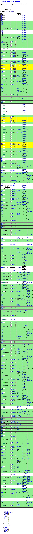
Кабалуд (13, 262)
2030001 (2, 471)
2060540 (2, 248)
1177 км (13, 71)
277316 (2, 118)
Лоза (17, 330)
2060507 (2, 379)
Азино (13, 163)
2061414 (2, 208)
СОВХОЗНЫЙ (19, 91)
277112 (2, 338)
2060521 (2, 238)
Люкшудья (18, 214)
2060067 (2, 308)
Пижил (13, 382)
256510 (2, 131)
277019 (2, 294)
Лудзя (17, 101)
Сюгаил (17, 358)
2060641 (2, 195)
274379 (2, 48)
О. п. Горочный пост (8, 512)
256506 (2, 176)
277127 (2, 332)
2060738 (2, 144)
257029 (2, 68)
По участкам (8, 11)
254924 (2, 150)
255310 (2, 90)
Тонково (5, 515)
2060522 (2, 302)
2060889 (2, 151)
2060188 (2, 59)
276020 (2, 301)
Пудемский (18, 94)
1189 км (13, 78)
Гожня (17, 36)
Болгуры (13, 201)
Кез (13, 291)
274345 (2, 388)
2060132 (2, 42)
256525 (2, 80)
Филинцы (14, 464)
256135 (2, 204)
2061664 (2, 214)
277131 (2, 136)
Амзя (20, 272)
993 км (13, 160)
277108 (2, 368)
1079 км (13, 37)
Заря (5, 516)
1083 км (13, 40)
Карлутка (6, 528)
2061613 (2, 202)
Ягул (21, 299)
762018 (2, 466)
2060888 (2, 111)
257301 (2, 282)
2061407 (2, 273)
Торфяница (18, 153)
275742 (2, 71)
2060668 (2, 443)
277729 (2, 122)
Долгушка (6, 529)
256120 (2, 482)
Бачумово (14, 193)
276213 (2, 322)
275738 (2, 65)
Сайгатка (18, 104)
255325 (2, 335)
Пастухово (18, 295)
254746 (2, 32)
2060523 (2, 447)
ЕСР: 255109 (12, 170)
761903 (2, 291)
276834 (2, 162)
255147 (2, 120)
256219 (2, 58)
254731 (2, 30)
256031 (2, 43)
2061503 (2, 462)
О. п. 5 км (6, 514)
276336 (2, 207)
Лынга (17, 333)
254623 (2, 23)
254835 (2, 458)
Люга (13, 345)
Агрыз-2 (17, 460)
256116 (2, 421)
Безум (20, 65)
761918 (2, 341)
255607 (2, 210)
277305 (2, 329)
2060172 (2, 108)
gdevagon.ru (29, 163)
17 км (13, 91)
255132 (2, 116)
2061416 (2, 496)
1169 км (13, 64)
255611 (2, 128)
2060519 (2, 352)
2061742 (2, 88)
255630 (2, 201)
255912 (2, 213)
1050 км (13, 28)
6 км (17, 81)
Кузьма (13, 324)
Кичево (13, 305)
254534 (2, 17)
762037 (2, 261)
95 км (13, 156)
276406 (2, 446)
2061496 (2, 288)
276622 (2, 278)
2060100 (2, 276)
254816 (2, 223)
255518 (2, 113)
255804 (2, 216)
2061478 (2, 129)
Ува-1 (13, 446)
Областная (18, 162)
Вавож (17, 154)
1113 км (13, 41)
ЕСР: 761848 (12, 474)
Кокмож (17, 208)
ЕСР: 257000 (12, 267)
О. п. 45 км (6, 511)
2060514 (2, 333)
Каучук (17, 456)
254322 (2, 158)
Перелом (14, 371)
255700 (2, 287)
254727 (2, 275)
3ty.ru (28, 28)
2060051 (2, 433)
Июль (20, 129)
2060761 (2, 389)
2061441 (2, 336)
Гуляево (17, 255)
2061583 (2, 436)
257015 (2, 485)
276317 (2, 153)
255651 (2, 138)
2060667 (2, 230)
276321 (2, 435)
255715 (2, 156)
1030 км (13, 22)
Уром (21, 276)
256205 (2, 403)
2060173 (2, 114)
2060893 (2, 450)
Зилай (17, 85)
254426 (2, 412)
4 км (17, 151)
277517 (2, 355)
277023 (2, 148)
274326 (2, 190)
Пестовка (18, 353)
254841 (2, 34)
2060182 (2, 31)
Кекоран (13, 295)
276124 (2, 226)
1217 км (13, 84)
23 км (13, 94)
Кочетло (17, 297)
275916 (2, 84)
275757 (2, 75)
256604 (2, 455)
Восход (5, 526)
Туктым (20, 71)
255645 (2, 134)
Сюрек (17, 88)
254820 (2, 37)
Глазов (17, 65)
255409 (2, 251)
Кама (13, 264)
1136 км (13, 52)
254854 (2, 40)
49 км (13, 120)
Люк (17, 173)
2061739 (2, 105)
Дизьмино (18, 190)
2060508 (2, 241)
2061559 (2, 477)
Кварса (20, 202)
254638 (2, 21)
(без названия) (7, 525)
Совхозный (13, 424)
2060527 (2, 502)
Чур (17, 294)
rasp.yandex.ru (29, 165)
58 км (13, 129)
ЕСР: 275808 (12, 183)
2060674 (2, 191)
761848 (2, 470)
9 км (13, 151)
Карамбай (18, 458)
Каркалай (14, 278)
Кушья (17, 247)
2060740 (2, 81)
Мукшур (18, 165)
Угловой (13, 452)
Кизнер (13, 298)
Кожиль (17, 55)
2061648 (2, 419)
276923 (2, 452)
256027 (2, 304)
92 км (13, 154)
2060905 (2, 72)
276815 (2, 307)
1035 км (13, 24)
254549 (2, 19)
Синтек (17, 352)
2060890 (2, 91)
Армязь (17, 132)
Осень (5, 531)
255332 (2, 101)
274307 (2, 505)
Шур (17, 234)
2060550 (2, 359)
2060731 (2, 285)
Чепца (17, 393)
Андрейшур (18, 241)
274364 (2, 371)
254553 (2, 409)
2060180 (2, 22)
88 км (13, 148)
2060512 (2, 356)
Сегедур (17, 311)
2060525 (2, 163)
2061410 (2, 493)
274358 (2, 94)
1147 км (13, 55)
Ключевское (18, 291)
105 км (13, 26)
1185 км (13, 75)
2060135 (2, 79)
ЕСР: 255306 (12, 499)
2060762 (2, 234)
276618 (2, 284)
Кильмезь (18, 87)
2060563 (2, 217)
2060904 (2, 66)
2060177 (2, 16)
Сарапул (17, 176)
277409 (2, 247)
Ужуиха (19, 81)
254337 (2, 160)
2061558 (2, 363)
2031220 (2, 342)
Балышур (14, 189)
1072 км (13, 35)
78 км (13, 140)
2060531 (2, 396)
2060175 (2, 159)
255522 (2, 124)
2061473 (2, 422)
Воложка (14, 213)
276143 (2, 432)
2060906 (2, 76)
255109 (2, 166)
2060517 (2, 480)
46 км (13, 116)
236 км (17, 168)
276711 (2, 365)
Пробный (6, 517)
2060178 (2, 18)
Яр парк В (6, 520)
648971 (2, 98)
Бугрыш (13, 205)
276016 (2, 87)
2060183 (2, 33)
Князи (17, 398)
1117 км (13, 44)
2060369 (2, 167)
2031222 (2, 416)
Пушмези (14, 391)
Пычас (17, 28)
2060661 (2, 339)
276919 (2, 375)
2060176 (2, 161)
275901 (2, 378)
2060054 (2, 456)
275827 (2, 492)
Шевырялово (18, 403)
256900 (2, 489)
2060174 (2, 157)
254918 (2, 110)
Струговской (18, 371)
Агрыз (20, 36)
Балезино (18, 76)
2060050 (2, 430)
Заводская (18, 213)
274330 (2, 143)
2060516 (2, 295)
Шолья (17, 177)
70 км (13, 138)
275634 (2, 55)
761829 (2, 415)
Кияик (17, 163)
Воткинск (14, 216)
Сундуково (18, 204)
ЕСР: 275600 (12, 319)
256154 (2, 52)
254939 (2, 461)
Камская (5, 519)
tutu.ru (28, 177)
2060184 (2, 35)
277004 (2, 479)
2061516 (2, 224)
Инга (13, 255)
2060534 (2, 305)
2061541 (2, 400)
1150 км (13, 61)
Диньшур (18, 181)
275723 (2, 438)
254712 (2, 28)
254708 (2, 395)
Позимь (17, 211)
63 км (13, 136)
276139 (2, 255)
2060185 (2, 44)
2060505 (2, 315)
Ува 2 (17, 279)
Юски (17, 90)
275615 (2, 442)
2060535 (2, 177)
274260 (2, 41)
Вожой (17, 129)
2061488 (2, 427)
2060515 (2, 369)
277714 (2, 172)
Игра (13, 248)
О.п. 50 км (6, 518)
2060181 (2, 24)
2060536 (2, 486)
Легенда (12, 11)
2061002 (2, 279)
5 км (13, 122)
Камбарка (18, 264)
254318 (2, 501)
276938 (2, 26)
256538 (2, 146)
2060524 (2, 366)
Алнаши (17, 97)
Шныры (17, 325)
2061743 (2, 154)
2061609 (2, 199)
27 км (17, 251)
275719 (2, 198)
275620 (2, 61)
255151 (2, 126)
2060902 (2, 56)
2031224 (2, 393)
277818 (2, 240)
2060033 (2, 372)
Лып (17, 292)
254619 (2, 476)
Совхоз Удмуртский (18, 206)
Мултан (13, 362)
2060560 (2, 404)
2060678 (2, 227)
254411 (2, 362)
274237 (2, 194)
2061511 (2, 439)
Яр (16, 143)
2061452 (2, 102)
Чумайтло (18, 359)
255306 (2, 495)
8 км (13, 143)
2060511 (2, 349)
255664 (2, 140)
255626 (2, 258)
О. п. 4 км (6, 530)
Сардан (17, 345)
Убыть (17, 61)
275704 (2, 220)
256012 (2, 426)
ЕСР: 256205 (12, 407)
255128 (2, 107)
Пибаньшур (18, 84)
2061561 (2, 483)
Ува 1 (20, 435)
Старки (5, 527)
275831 (2, 78)
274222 (2, 399)
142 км (13, 88)
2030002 (2, 292)
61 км (13, 134)
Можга (13, 359)
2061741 (2, 132)
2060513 (2, 330)
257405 (2, 272)
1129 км (13, 50)
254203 (2, 298)
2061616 (2, 211)
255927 (2, 237)
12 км (13, 81)
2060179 (2, 20)
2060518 (2, 453)
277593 (2, 348)
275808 (2, 180)
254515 (2, 429)
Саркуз (17, 362)
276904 (2, 351)
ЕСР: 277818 (12, 244)
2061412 (2, 205)
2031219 (2, 467)
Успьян (17, 304)
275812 (2, 233)
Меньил (17, 248)
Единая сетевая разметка (10, 1)
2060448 (2, 85)
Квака (20, 279)
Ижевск (20, 101)
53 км (13, 126)
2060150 (2, 252)
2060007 (2, 323)
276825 (2, 418)
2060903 (2, 62)
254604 (2, 358)
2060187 (2, 53)
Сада (17, 194)
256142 (2, 50)
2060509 (2, 173)
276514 (2, 449)
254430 (2, 15)
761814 (2, 392)
